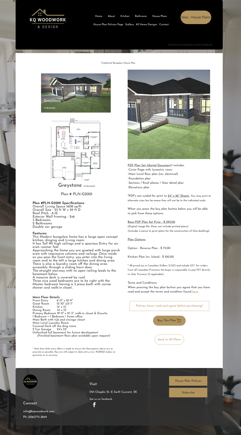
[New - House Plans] (196, 17)
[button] (169, 114)
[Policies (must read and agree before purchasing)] (169, 306)
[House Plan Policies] (188, 381)
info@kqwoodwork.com (38, 411)
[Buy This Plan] (169, 320)
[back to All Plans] (169, 339)
